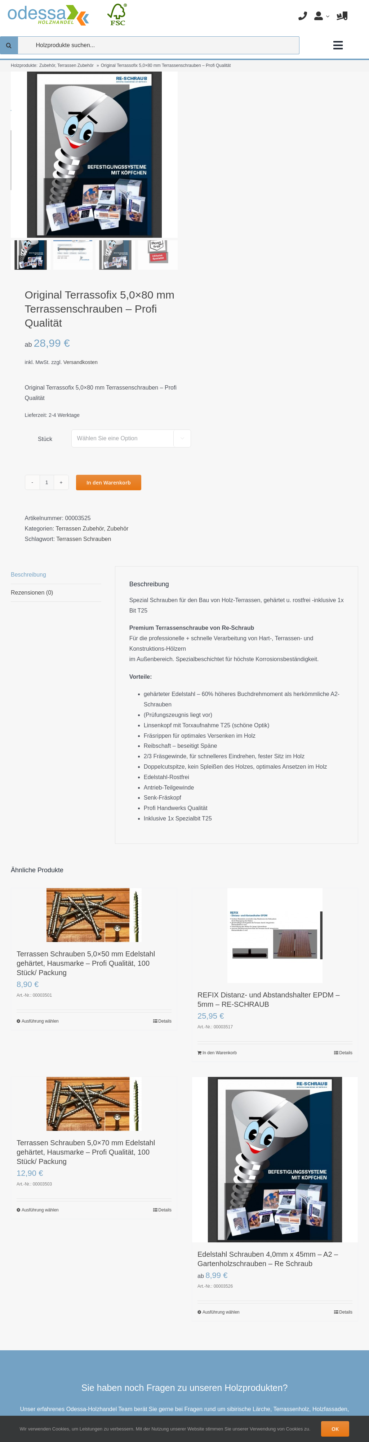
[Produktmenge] (47, 482)
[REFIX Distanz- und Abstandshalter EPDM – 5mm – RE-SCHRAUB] (275, 935)
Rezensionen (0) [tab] (32, 593)
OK (335, 1428)
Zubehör (118, 529)
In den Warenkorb (108, 482)
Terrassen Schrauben (83, 539)
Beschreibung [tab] (28, 575)
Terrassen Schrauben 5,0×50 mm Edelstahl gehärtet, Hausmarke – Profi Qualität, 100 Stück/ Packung (86, 963)
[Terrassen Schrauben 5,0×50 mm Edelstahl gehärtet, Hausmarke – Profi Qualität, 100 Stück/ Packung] (94, 915)
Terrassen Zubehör (80, 529)
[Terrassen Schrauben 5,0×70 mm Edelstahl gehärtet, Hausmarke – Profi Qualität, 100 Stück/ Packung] (94, 1104)
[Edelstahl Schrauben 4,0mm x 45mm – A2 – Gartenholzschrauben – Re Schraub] (275, 1159)
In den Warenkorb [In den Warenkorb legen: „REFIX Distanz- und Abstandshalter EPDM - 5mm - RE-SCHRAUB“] (220, 1052)
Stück (45, 439)
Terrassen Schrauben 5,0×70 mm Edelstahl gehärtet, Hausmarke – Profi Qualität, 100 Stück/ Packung (86, 1152)
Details (165, 1021)
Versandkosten (80, 362)
